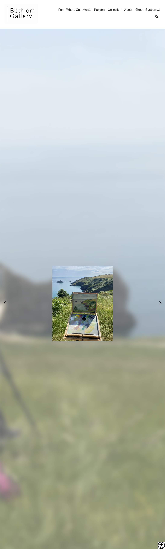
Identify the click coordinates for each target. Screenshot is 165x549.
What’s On (73, 9)
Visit (60, 9)
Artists (87, 9)
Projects (99, 9)
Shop (139, 9)
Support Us (153, 9)
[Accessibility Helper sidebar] (161, 545)
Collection (114, 9)
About (128, 9)
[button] (156, 16)
